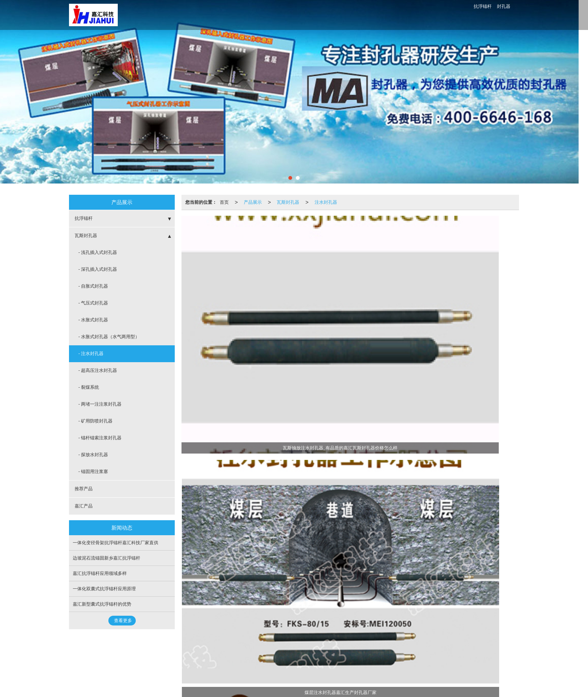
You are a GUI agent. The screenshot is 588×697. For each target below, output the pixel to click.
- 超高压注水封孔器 (97, 370)
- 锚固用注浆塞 (93, 471)
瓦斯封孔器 (288, 202)
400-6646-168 (452, 15)
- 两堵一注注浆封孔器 (100, 404)
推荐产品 (84, 488)
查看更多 (123, 620)
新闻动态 (343, 15)
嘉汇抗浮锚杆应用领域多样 (100, 573)
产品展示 (253, 202)
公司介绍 (306, 15)
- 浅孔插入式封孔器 (97, 252)
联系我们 (415, 15)
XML (197, 660)
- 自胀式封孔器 (93, 286)
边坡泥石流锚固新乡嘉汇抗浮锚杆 (106, 558)
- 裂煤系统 (88, 387)
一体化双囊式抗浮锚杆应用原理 (104, 588)
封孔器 (503, 6)
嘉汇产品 (84, 506)
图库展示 (379, 15)
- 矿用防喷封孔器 (95, 421)
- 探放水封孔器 (93, 454)
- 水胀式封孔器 (93, 319)
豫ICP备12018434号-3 (243, 660)
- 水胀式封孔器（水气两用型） (109, 336)
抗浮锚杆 (483, 6)
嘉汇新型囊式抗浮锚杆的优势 (102, 604)
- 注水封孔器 (91, 353)
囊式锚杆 (126, 668)
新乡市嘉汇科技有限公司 (139, 660)
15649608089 (329, 653)
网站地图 (178, 660)
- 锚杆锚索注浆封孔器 (100, 437)
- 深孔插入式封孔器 (97, 269)
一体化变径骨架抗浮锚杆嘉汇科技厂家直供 (115, 542)
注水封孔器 (326, 202)
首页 (197, 15)
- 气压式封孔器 (93, 303)
